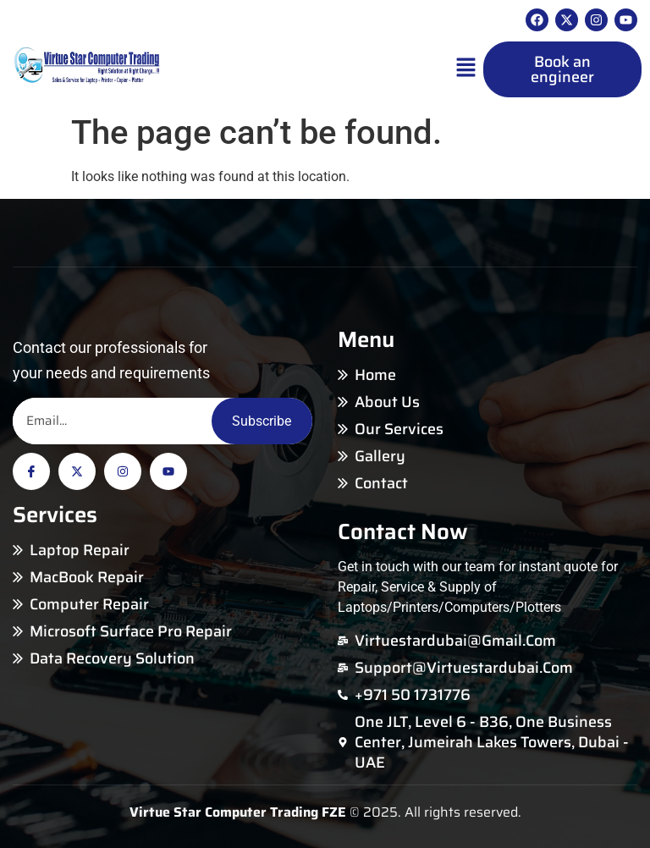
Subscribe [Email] (261, 421)
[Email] (112, 421)
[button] (466, 69)
